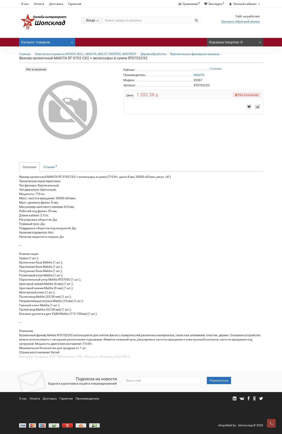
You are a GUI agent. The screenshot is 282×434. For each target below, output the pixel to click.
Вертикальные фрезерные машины (195, 54)
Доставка (56, 4)
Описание (29, 167)
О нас (25, 4)
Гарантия (74, 4)
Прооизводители (87, 398)
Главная (25, 54)
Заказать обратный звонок (240, 21)
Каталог (47, 41)
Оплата (39, 4)
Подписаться (219, 380)
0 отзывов (215, 68)
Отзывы (50, 166)
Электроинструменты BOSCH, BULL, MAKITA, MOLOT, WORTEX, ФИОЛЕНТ (85, 54)
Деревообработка (153, 54)
